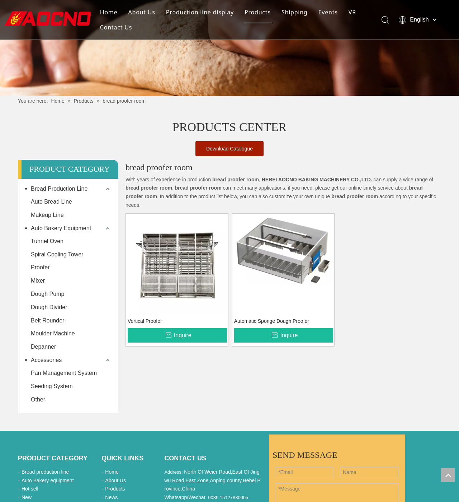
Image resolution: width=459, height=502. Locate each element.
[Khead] (229, 48)
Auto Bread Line (51, 202)
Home (109, 12)
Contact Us (116, 27)
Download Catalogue (229, 149)
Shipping (294, 12)
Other (38, 399)
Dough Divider (49, 307)
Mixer (38, 281)
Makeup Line (47, 215)
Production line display (200, 12)
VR (352, 12)
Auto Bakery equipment (48, 480)
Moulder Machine (53, 333)
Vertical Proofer (145, 321)
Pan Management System (64, 373)
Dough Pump (47, 294)
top (448, 475)
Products (258, 12)
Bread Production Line (59, 189)
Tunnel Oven (47, 241)
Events (328, 12)
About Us (141, 12)
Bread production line (45, 472)
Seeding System (52, 386)
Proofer (40, 267)
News (111, 497)
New (27, 497)
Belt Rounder (47, 320)
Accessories (46, 360)
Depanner (43, 347)
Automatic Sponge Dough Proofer (271, 321)
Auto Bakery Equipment (61, 228)
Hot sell (30, 489)
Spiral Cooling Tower (57, 254)
